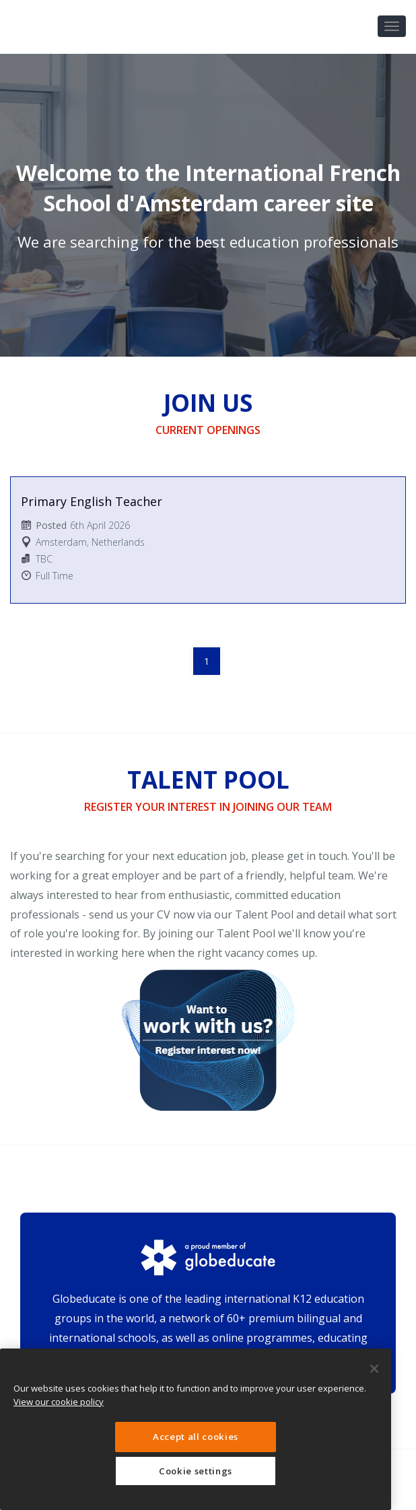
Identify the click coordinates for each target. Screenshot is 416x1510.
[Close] (374, 1368)
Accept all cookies (195, 1437)
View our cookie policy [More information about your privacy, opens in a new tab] (58, 1402)
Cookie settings (195, 1471)
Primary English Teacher (91, 501)
